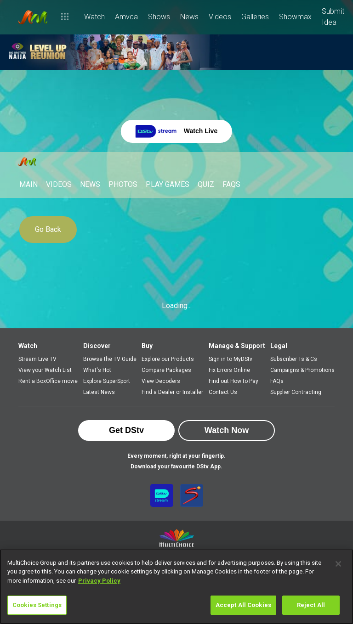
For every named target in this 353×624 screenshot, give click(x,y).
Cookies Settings (37, 605)
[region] (176, 586)
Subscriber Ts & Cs (293, 359)
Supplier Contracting (295, 392)
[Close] (338, 564)
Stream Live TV (37, 359)
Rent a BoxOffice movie (48, 381)
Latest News (99, 392)
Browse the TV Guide (110, 359)
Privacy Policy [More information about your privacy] (99, 580)
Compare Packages (166, 370)
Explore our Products (168, 359)
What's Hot (97, 370)
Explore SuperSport (106, 381)
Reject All (311, 605)
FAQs (277, 381)
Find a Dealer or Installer (172, 392)
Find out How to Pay (233, 381)
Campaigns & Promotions (302, 370)
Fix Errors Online (229, 370)
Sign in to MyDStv (230, 359)
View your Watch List (45, 370)
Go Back (48, 229)
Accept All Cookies (243, 605)
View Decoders (161, 381)
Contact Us (223, 392)
